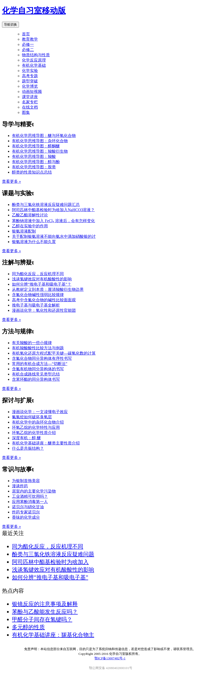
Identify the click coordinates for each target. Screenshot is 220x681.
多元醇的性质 (28, 627)
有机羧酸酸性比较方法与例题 (38, 348)
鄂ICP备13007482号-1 (109, 658)
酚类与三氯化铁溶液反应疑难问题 (53, 554)
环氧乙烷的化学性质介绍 (34, 433)
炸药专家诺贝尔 (26, 512)
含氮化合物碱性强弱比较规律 (38, 295)
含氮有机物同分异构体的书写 (38, 369)
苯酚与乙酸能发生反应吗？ (45, 612)
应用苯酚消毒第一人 (30, 501)
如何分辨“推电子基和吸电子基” (50, 577)
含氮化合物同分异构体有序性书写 (42, 358)
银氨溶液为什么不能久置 (34, 242)
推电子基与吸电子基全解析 (36, 305)
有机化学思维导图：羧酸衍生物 (40, 151)
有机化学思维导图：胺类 (34, 167)
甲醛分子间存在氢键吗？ (42, 619)
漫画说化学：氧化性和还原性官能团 (44, 310)
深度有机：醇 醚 (26, 438)
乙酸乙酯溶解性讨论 (30, 215)
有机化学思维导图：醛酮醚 (36, 146)
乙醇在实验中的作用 (30, 226)
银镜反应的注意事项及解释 (45, 604)
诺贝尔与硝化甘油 (28, 507)
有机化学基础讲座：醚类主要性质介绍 (46, 443)
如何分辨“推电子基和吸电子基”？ (41, 284)
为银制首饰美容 (26, 481)
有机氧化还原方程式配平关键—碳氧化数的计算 (54, 353)
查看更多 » (11, 181)
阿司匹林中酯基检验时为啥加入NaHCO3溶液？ (53, 210)
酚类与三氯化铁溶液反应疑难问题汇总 (46, 204)
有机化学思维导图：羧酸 (34, 156)
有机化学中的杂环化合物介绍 (38, 422)
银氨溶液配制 (24, 231)
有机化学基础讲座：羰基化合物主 (53, 635)
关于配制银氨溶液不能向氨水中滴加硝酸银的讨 (54, 236)
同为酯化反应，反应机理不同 (38, 274)
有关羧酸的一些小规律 (32, 343)
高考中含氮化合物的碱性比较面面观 (44, 300)
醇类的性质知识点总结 (32, 172)
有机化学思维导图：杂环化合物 (40, 141)
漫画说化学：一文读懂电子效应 (40, 412)
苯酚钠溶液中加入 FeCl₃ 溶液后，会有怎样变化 (53, 221)
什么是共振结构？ (28, 448)
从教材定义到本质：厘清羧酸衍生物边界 (48, 289)
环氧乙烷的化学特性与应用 (36, 427)
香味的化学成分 (26, 517)
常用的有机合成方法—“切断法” (39, 364)
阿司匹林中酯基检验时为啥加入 (50, 562)
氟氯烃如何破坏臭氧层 (32, 417)
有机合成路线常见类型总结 (36, 374)
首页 (26, 34)
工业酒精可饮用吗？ (30, 496)
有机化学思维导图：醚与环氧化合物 (44, 135)
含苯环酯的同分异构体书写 (36, 379)
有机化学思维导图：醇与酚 (36, 162)
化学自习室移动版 (34, 10)
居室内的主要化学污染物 (34, 491)
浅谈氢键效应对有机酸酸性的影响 (42, 279)
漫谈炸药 (20, 486)
